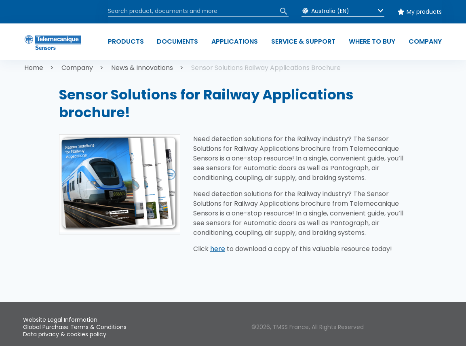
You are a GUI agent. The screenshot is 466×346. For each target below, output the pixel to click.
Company (77, 67)
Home (33, 67)
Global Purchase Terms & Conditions (75, 327)
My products (424, 11)
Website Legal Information (60, 320)
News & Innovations (142, 67)
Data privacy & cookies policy (64, 334)
